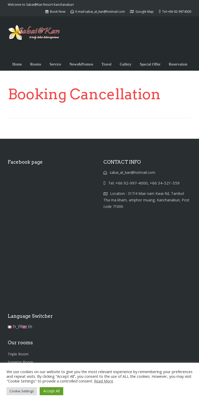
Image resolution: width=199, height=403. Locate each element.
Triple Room (18, 354)
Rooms (35, 64)
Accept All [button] (51, 390)
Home (17, 64)
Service (55, 64)
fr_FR (15, 326)
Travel (107, 64)
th (27, 326)
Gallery (125, 64)
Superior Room (20, 362)
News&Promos (81, 64)
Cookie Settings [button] (22, 391)
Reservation (178, 64)
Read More (103, 381)
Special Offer (150, 64)
